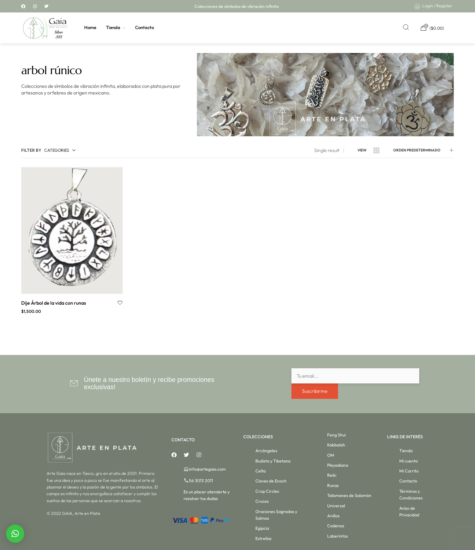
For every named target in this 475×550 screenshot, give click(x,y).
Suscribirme (314, 391)
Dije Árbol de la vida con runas (53, 303)
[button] (15, 534)
